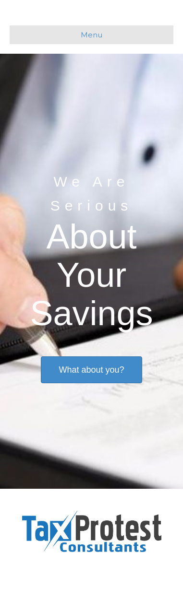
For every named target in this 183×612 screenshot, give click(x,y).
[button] (91, 369)
